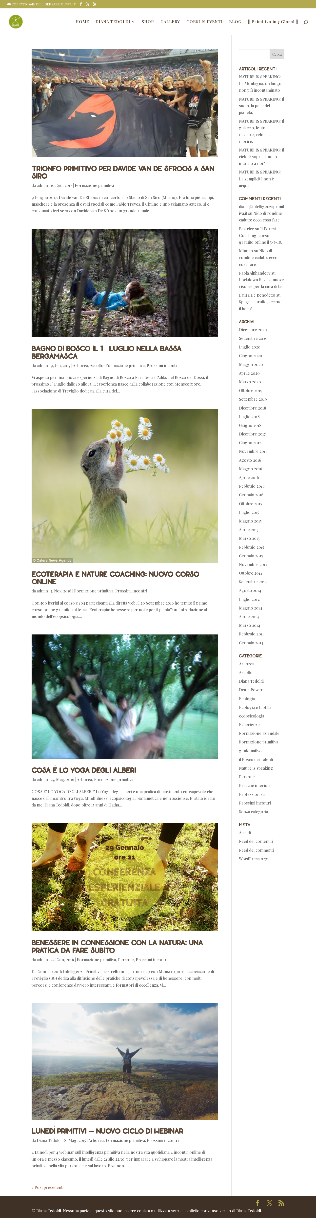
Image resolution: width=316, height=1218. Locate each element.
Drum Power (251, 689)
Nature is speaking (256, 768)
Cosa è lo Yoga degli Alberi (84, 769)
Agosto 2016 (250, 460)
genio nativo (250, 750)
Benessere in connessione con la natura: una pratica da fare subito (117, 946)
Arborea (80, 365)
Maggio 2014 (250, 607)
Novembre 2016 (253, 451)
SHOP (148, 22)
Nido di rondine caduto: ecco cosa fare (258, 257)
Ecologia (247, 698)
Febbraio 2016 (252, 486)
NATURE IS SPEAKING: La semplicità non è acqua (260, 178)
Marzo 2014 (249, 625)
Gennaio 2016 (251, 494)
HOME (82, 22)
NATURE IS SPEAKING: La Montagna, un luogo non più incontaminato (260, 83)
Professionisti (252, 794)
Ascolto (96, 365)
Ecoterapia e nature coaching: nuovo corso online (115, 577)
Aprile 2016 (249, 477)
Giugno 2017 (250, 442)
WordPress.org (253, 858)
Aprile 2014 (249, 616)
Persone (126, 959)
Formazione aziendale (259, 733)
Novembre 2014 (253, 564)
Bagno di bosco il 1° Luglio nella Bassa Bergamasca (106, 352)
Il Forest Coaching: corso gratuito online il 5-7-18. (260, 235)
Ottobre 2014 (250, 573)
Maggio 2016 (250, 468)
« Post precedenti (47, 1187)
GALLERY (170, 22)
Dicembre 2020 (253, 329)
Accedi (245, 832)
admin (42, 185)
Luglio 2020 (249, 346)
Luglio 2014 (249, 599)
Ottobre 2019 (250, 390)
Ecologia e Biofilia (255, 707)
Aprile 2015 (248, 529)
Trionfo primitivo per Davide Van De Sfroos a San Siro (123, 172)
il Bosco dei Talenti (256, 759)
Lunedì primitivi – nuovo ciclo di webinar (107, 1130)
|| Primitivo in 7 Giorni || (273, 22)
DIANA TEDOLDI (113, 22)
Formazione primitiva (94, 185)
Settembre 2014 (253, 581)
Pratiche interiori (254, 785)
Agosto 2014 (250, 590)
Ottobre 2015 (250, 503)
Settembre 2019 (253, 399)
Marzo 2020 (250, 381)
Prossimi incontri (162, 365)
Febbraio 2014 (252, 633)
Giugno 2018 (250, 425)
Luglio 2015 (249, 512)
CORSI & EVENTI (204, 22)
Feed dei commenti (256, 850)
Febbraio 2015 (251, 547)
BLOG (235, 22)
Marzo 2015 (249, 538)
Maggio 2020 (251, 364)
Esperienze (249, 724)
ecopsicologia (251, 715)
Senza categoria (253, 811)
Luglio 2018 (249, 416)
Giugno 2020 (250, 355)
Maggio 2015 (250, 520)
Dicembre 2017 (252, 433)
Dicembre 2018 (252, 408)
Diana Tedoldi (49, 1140)
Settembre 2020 (253, 338)
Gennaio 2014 (251, 642)
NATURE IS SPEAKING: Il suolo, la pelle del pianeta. (261, 105)
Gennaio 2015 (251, 555)
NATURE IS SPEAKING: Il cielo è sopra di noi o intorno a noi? (261, 156)
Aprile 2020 (249, 373)
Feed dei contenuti (256, 841)
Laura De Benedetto (257, 295)
